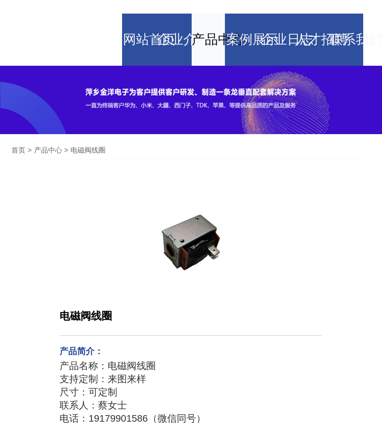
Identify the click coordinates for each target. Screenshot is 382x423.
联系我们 (356, 15)
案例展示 (246, 15)
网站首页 (136, 15)
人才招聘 (319, 15)
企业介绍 (173, 15)
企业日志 (282, 15)
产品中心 (209, 15)
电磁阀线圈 (87, 116)
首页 (18, 116)
